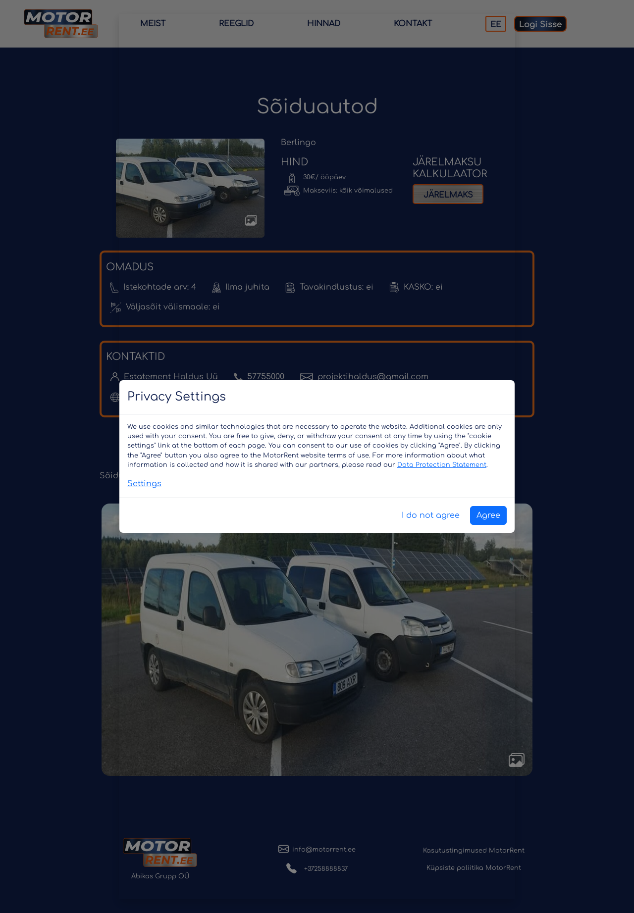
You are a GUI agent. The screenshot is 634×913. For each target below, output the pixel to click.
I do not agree (431, 515)
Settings (144, 483)
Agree (488, 515)
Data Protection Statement (441, 464)
